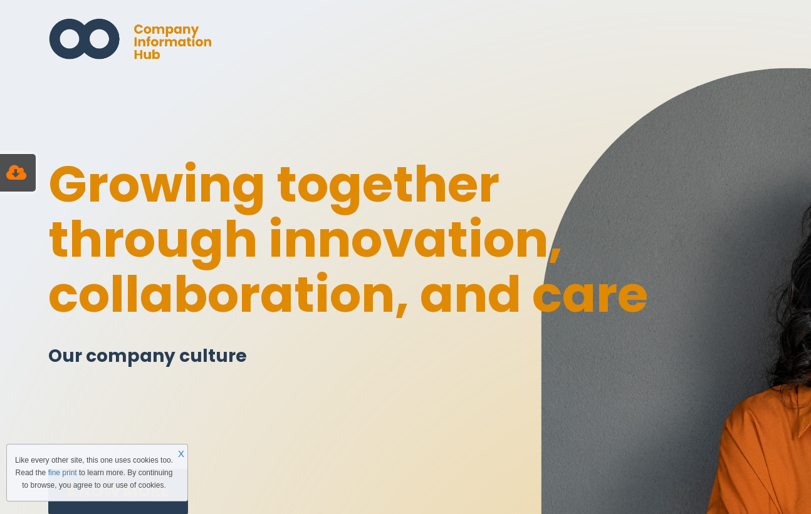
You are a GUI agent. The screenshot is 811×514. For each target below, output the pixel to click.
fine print (62, 472)
